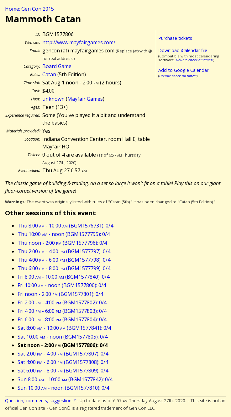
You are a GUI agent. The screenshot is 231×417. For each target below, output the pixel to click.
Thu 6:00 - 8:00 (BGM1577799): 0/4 (64, 268)
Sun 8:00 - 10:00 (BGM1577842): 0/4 (65, 379)
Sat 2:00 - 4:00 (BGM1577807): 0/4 (63, 353)
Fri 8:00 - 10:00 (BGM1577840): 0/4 (63, 276)
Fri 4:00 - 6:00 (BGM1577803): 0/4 (62, 310)
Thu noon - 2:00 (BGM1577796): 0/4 (62, 242)
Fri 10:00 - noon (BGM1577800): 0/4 (62, 285)
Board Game (56, 66)
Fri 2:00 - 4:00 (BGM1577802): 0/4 (62, 302)
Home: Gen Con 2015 (29, 8)
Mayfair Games (85, 98)
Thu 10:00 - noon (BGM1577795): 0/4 (64, 234)
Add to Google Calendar (183, 70)
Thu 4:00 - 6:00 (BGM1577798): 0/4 (64, 259)
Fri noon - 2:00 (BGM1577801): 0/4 (60, 294)
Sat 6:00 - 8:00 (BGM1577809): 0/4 (63, 370)
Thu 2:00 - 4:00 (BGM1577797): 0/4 (64, 251)
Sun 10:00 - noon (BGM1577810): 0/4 (63, 387)
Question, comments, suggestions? (40, 401)
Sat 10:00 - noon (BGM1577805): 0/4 (63, 336)
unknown (53, 98)
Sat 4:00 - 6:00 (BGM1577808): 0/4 (63, 362)
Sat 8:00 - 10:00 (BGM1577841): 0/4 (64, 327)
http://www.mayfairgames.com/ (78, 42)
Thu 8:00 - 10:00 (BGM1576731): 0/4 (65, 225)
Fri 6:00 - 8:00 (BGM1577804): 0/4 (62, 319)
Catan (49, 74)
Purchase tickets (175, 38)
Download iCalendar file (182, 50)
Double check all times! (194, 59)
